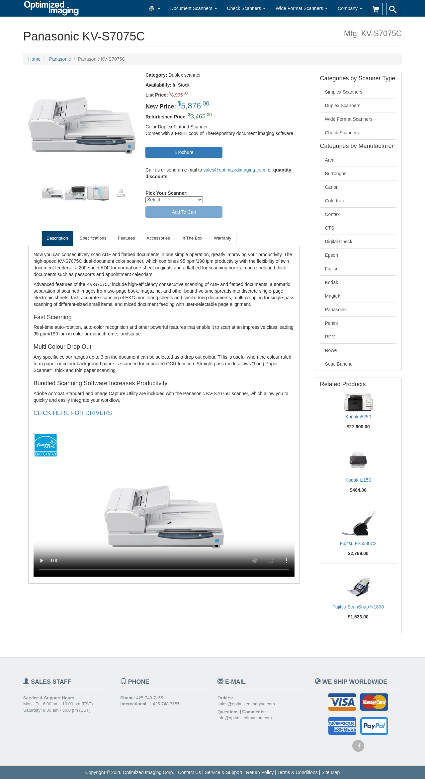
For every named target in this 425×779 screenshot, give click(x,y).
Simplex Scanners (344, 92)
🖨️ (154, 8)
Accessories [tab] (158, 238)
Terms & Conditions (297, 772)
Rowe (331, 350)
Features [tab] (126, 238)
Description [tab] (57, 238)
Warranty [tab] (222, 238)
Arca (330, 160)
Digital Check (338, 241)
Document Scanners (193, 8)
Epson (331, 255)
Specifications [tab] (93, 238)
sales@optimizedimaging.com (234, 170)
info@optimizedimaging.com (244, 717)
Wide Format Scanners (302, 8)
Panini (331, 323)
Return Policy (260, 772)
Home (34, 59)
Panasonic (336, 309)
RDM (330, 336)
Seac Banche (339, 364)
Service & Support (223, 772)
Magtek (332, 296)
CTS (329, 228)
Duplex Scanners (343, 105)
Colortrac (334, 200)
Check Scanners (246, 8)
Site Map (330, 772)
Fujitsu (332, 268)
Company (350, 8)
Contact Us (189, 772)
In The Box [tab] (192, 238)
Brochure (184, 152)
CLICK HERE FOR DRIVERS (73, 413)
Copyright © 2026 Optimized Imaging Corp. (129, 772)
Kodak (331, 282)
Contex (332, 214)
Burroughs (336, 173)
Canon (332, 187)
